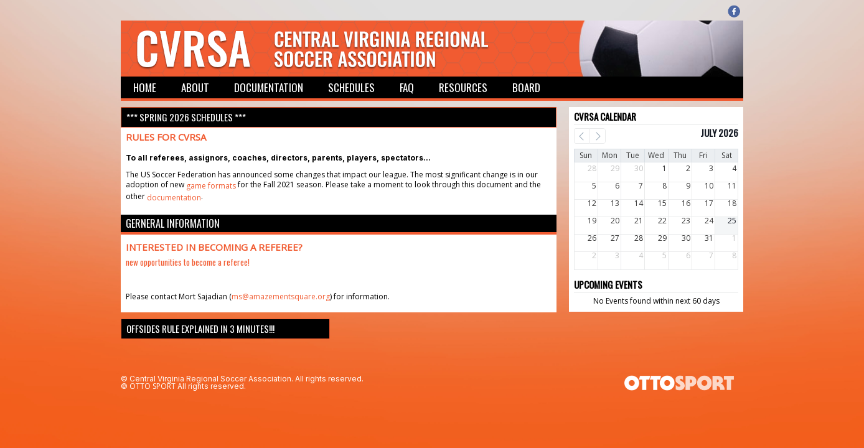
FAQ (407, 87)
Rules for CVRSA (166, 137)
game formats (211, 185)
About (195, 87)
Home (144, 87)
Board (526, 87)
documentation (174, 197)
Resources (463, 87)
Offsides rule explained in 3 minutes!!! (200, 328)
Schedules (351, 87)
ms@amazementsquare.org (281, 296)
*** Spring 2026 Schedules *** (186, 117)
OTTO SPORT (152, 386)
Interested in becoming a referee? (214, 247)
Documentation (268, 87)
